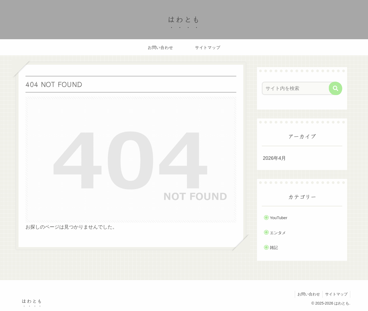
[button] (335, 88)
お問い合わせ (308, 294)
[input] (299, 88)
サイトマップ (336, 294)
